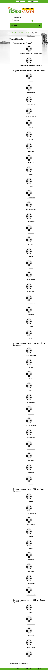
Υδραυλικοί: (19, 1)
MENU (26, 25)
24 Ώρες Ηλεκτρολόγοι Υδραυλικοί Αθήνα (20, 32)
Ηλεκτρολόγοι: (32, 1)
